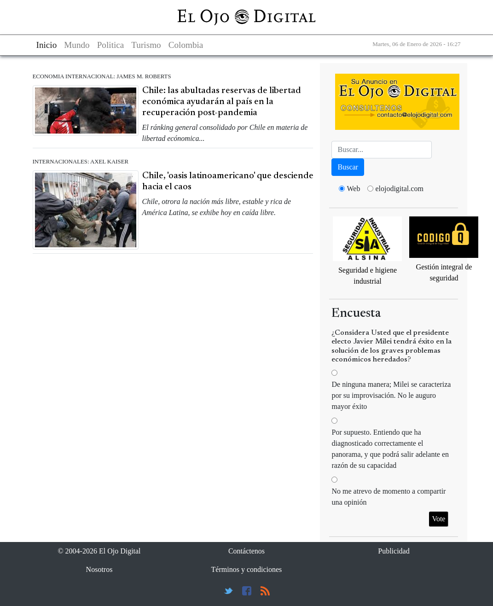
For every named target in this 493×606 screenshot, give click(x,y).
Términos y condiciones (246, 569)
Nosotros (99, 569)
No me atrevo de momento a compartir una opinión (388, 496)
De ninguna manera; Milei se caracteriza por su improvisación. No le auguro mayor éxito (391, 395)
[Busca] (381, 149)
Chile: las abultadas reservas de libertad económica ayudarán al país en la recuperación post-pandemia (221, 101)
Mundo (76, 45)
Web (353, 188)
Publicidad (393, 551)
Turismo (146, 45)
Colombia (185, 45)
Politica (110, 45)
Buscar (347, 167)
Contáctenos (246, 551)
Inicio (46, 45)
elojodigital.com (399, 188)
